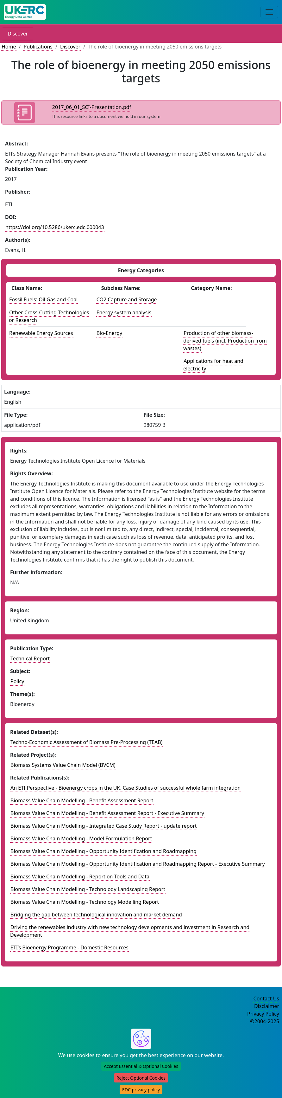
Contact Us (266, 998)
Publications (37, 46)
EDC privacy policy (141, 1090)
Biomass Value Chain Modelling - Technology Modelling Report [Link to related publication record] (84, 901)
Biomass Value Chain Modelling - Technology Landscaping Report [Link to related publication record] (87, 889)
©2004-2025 (264, 1021)
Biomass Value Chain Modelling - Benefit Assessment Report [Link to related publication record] (81, 800)
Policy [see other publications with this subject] (17, 681)
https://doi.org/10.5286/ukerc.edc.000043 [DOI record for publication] (54, 227)
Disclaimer (266, 1006)
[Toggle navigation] (269, 12)
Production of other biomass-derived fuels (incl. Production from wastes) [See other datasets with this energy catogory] (224, 341)
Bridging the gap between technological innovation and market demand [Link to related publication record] (96, 914)
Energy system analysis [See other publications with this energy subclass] (124, 312)
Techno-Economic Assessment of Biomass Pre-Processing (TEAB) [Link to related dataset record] (86, 742)
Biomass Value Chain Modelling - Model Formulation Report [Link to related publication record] (81, 838)
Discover (18, 33)
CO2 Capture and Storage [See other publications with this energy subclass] (127, 299)
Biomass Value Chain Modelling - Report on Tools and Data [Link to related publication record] (79, 876)
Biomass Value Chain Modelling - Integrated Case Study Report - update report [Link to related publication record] (103, 825)
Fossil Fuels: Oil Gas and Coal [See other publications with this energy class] (43, 299)
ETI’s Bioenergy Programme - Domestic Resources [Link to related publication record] (69, 947)
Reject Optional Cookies (141, 1078)
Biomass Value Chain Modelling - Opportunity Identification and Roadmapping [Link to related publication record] (103, 851)
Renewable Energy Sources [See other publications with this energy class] (41, 333)
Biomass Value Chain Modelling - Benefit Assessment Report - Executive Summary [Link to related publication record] (107, 813)
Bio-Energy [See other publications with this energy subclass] (109, 333)
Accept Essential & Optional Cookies (141, 1066)
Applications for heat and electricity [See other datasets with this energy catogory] (213, 364)
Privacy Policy (263, 1013)
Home (9, 46)
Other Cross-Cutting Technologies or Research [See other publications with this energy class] (49, 316)
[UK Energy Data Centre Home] (25, 12)
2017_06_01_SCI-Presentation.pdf (91, 107)
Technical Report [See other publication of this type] (30, 658)
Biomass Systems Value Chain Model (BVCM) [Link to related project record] (63, 764)
